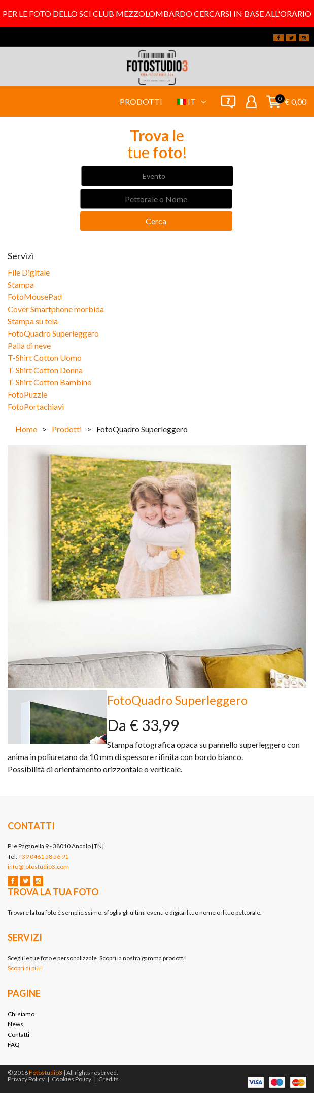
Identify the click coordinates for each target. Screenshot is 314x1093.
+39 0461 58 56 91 (43, 856)
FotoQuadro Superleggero (53, 333)
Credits (108, 1079)
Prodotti (141, 101)
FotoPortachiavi (36, 406)
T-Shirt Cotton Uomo (45, 357)
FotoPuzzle (27, 394)
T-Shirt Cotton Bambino (50, 382)
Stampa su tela (33, 321)
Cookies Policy (71, 1079)
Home (26, 429)
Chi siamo (21, 1014)
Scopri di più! (25, 968)
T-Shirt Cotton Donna (45, 370)
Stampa (21, 284)
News (15, 1024)
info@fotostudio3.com (38, 866)
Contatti (18, 1034)
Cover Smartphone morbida (56, 309)
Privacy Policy (26, 1079)
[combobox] (157, 176)
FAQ (14, 1044)
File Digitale (29, 272)
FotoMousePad (35, 296)
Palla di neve (29, 345)
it (197, 101)
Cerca (156, 221)
